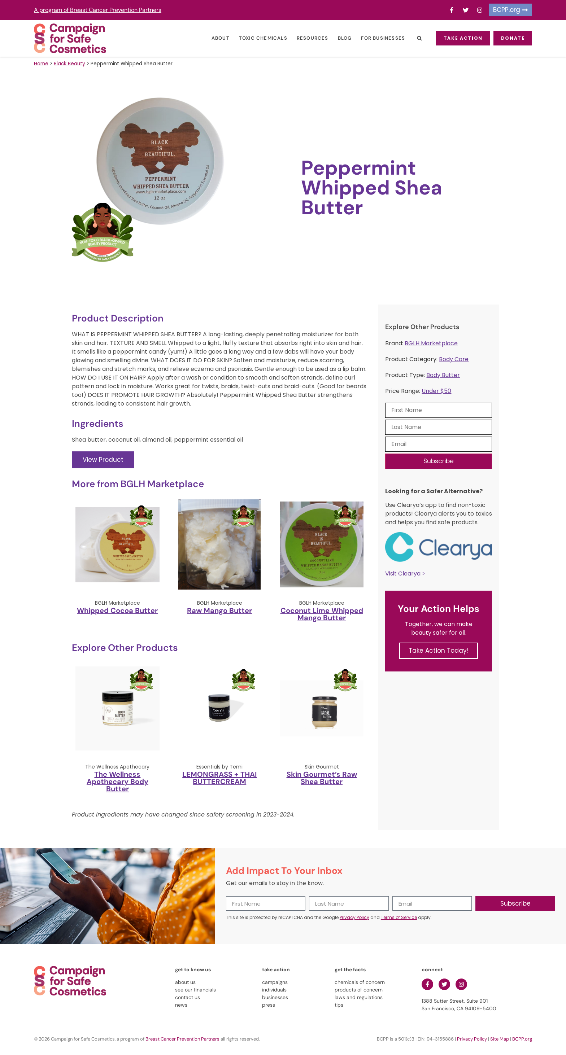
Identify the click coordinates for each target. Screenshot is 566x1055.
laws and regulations (359, 997)
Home (41, 63)
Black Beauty (69, 63)
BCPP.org (522, 1039)
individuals (274, 989)
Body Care (454, 359)
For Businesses (378, 38)
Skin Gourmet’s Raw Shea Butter (322, 778)
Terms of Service (399, 917)
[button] (414, 38)
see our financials (195, 989)
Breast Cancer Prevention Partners (182, 1039)
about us (185, 982)
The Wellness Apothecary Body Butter (117, 781)
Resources (307, 38)
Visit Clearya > (405, 573)
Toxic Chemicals (258, 38)
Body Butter (443, 375)
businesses (275, 997)
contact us (187, 997)
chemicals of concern (360, 982)
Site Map (499, 1039)
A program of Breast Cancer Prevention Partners (97, 10)
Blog (339, 38)
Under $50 (436, 391)
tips (339, 1005)
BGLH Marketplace (431, 343)
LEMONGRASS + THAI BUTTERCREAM (219, 778)
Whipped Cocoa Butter (117, 610)
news (181, 1005)
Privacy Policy (354, 917)
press (268, 1005)
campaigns (275, 982)
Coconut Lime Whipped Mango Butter (321, 614)
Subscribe (438, 461)
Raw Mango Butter (219, 610)
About (215, 38)
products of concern (359, 989)
